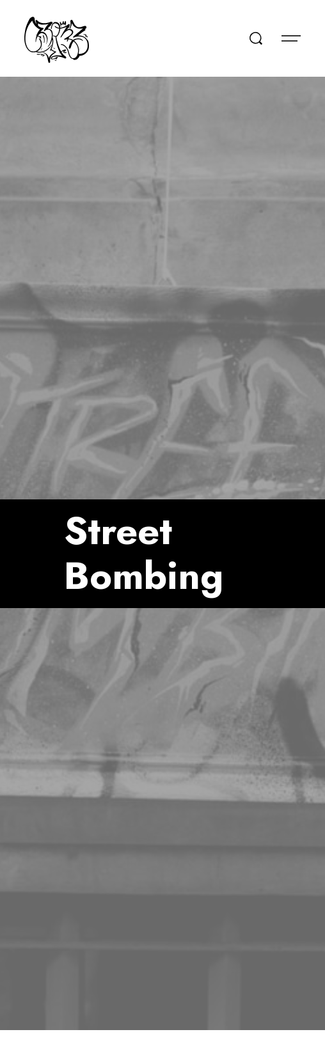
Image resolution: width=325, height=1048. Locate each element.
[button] (291, 38)
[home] (56, 38)
